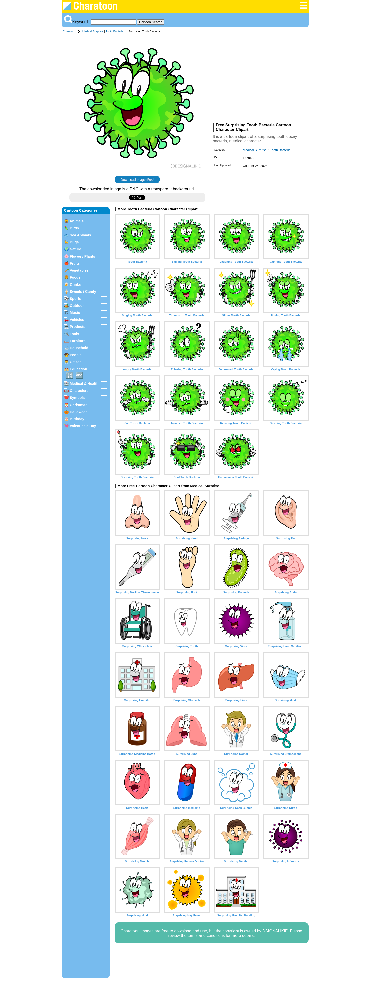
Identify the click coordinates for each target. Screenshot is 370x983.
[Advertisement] (260, 79)
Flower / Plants (82, 256)
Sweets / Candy (83, 291)
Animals (77, 221)
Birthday (77, 419)
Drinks (75, 284)
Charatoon (69, 31)
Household (79, 348)
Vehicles (77, 320)
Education (78, 369)
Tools (74, 334)
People (76, 355)
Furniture (78, 341)
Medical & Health (84, 384)
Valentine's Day (83, 426)
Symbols (77, 398)
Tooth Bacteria (115, 31)
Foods (75, 277)
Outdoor (77, 306)
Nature (75, 249)
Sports (75, 299)
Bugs (74, 242)
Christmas (78, 405)
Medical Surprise (92, 31)
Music (75, 313)
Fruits (75, 263)
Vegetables (79, 270)
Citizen (76, 362)
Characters (79, 391)
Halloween (79, 412)
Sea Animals (80, 235)
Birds (74, 228)
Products (77, 327)
